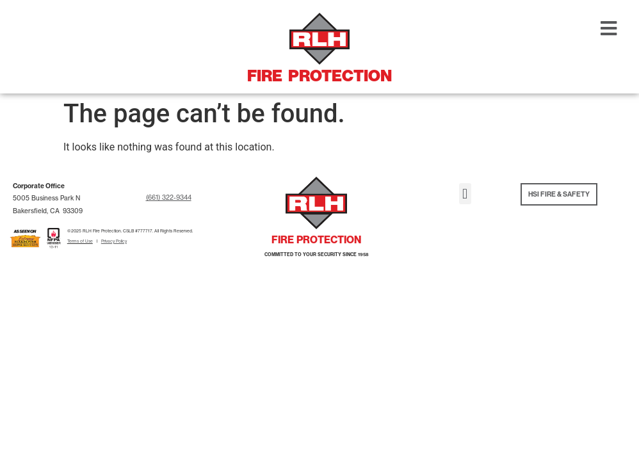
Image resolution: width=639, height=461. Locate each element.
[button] (465, 193)
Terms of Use (80, 241)
